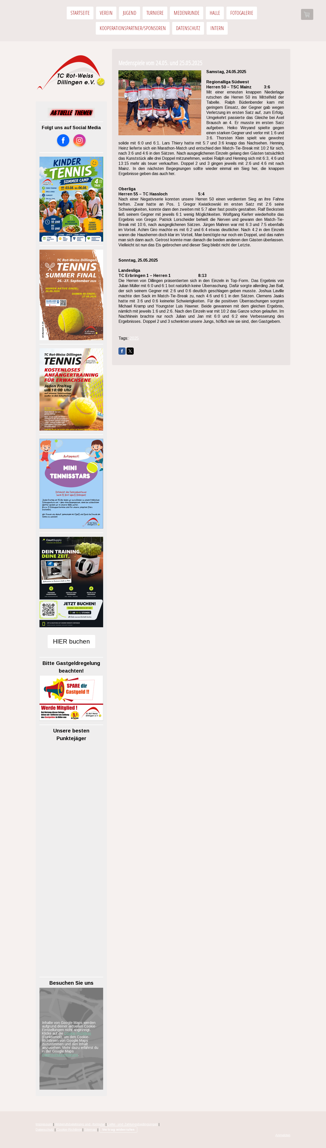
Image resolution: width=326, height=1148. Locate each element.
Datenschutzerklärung (60, 1055)
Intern (217, 28)
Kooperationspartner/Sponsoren (133, 28)
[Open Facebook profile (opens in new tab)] (63, 140)
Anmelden (282, 1135)
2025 (134, 338)
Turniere (155, 12)
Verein (106, 12)
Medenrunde (186, 12)
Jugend (129, 12)
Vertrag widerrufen (118, 1129)
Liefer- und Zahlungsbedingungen (132, 1124)
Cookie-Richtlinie (77, 1033)
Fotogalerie (241, 12)
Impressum (44, 1124)
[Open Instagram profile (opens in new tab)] (79, 140)
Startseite (80, 12)
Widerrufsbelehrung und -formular (80, 1124)
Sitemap (90, 1129)
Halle (215, 12)
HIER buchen (71, 641)
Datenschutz (188, 28)
